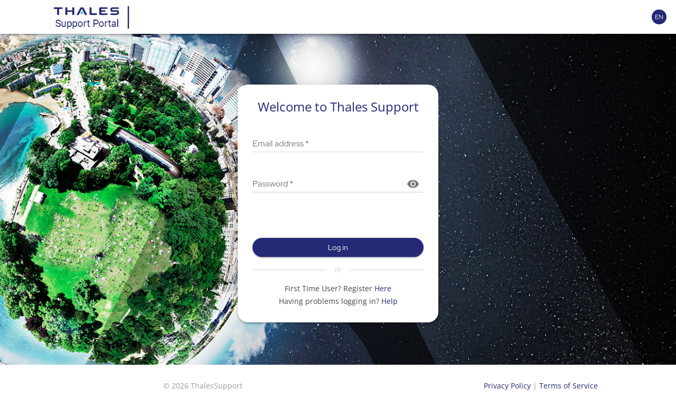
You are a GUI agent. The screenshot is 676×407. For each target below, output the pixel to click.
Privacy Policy (507, 386)
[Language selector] (659, 16)
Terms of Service (568, 386)
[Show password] (413, 184)
